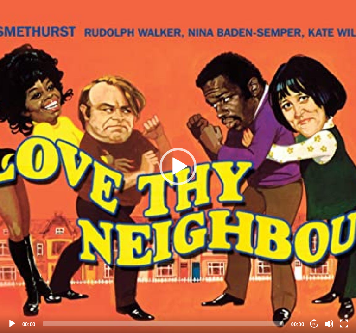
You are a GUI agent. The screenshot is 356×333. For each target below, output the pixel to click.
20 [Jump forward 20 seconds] (314, 324)
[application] (178, 166)
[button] (178, 166)
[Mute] (329, 323)
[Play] (12, 323)
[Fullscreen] (344, 323)
